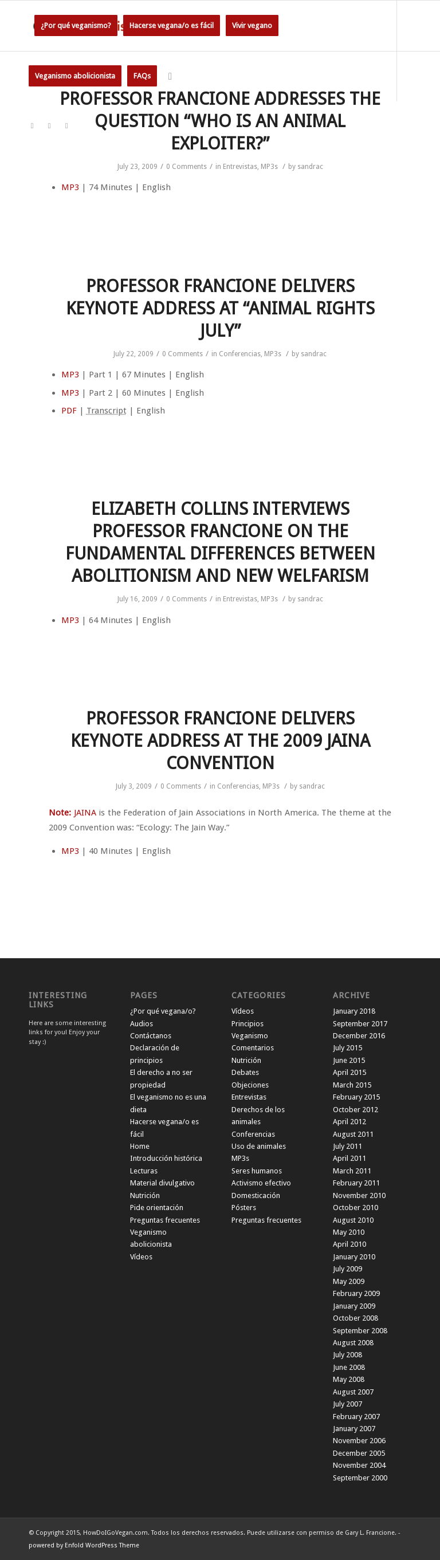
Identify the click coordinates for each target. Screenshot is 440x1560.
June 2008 (349, 1367)
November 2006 (359, 1440)
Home (140, 1146)
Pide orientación (156, 1207)
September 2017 (360, 1023)
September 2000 (360, 1478)
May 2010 (348, 1232)
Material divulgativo (162, 1183)
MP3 (70, 187)
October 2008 (355, 1318)
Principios (247, 1023)
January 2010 (354, 1256)
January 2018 (354, 1011)
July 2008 (347, 1354)
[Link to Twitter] (32, 126)
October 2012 (355, 1109)
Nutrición (145, 1195)
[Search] (170, 76)
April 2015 (349, 1072)
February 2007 (356, 1416)
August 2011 (353, 1134)
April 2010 (349, 1244)
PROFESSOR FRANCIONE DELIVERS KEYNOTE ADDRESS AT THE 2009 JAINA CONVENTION (220, 740)
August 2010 (353, 1220)
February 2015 (356, 1097)
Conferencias (240, 354)
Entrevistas (240, 167)
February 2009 (356, 1293)
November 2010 (359, 1195)
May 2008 (348, 1379)
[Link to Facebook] (49, 126)
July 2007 (347, 1404)
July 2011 (347, 1146)
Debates (245, 1072)
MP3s (269, 167)
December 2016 (359, 1035)
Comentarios (252, 1047)
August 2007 (353, 1392)
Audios (141, 1023)
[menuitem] (76, 26)
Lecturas (144, 1171)
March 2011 (352, 1171)
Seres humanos (256, 1171)
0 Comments (186, 167)
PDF (69, 410)
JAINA (85, 812)
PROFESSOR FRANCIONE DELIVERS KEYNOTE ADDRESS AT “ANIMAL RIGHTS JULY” (220, 308)
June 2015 (349, 1060)
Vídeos (141, 1256)
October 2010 (355, 1207)
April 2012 (349, 1121)
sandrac (310, 167)
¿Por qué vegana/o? (163, 1011)
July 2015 (347, 1047)
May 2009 (348, 1281)
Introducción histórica (166, 1158)
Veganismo (249, 1035)
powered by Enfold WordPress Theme (84, 1545)
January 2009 (354, 1306)
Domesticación (255, 1195)
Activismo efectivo (261, 1183)
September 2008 (360, 1330)
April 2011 (349, 1158)
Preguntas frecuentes (165, 1220)
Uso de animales (258, 1146)
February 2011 (356, 1183)
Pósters (243, 1207)
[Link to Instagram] (66, 126)
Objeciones (250, 1085)
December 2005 (359, 1453)
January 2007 (354, 1428)
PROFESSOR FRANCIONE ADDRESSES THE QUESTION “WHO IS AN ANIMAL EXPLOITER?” (220, 121)
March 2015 (352, 1085)
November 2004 (359, 1465)
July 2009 (347, 1268)
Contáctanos (150, 1035)
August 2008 (353, 1342)
